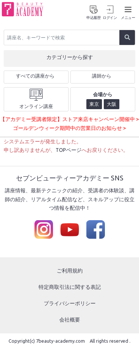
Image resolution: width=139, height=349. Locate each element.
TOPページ (69, 150)
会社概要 (69, 320)
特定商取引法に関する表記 (70, 287)
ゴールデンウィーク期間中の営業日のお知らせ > (69, 128)
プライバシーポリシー (70, 303)
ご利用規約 (70, 271)
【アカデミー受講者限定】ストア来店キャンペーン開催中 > (69, 119)
